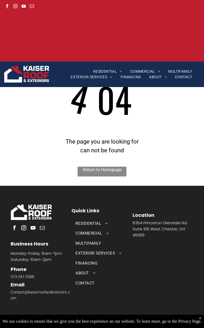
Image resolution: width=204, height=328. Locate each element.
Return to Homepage (102, 169)
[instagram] (15, 7)
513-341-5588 (22, 276)
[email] (32, 7)
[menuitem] (107, 71)
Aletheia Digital (162, 321)
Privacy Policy (120, 321)
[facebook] (7, 7)
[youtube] (23, 7)
